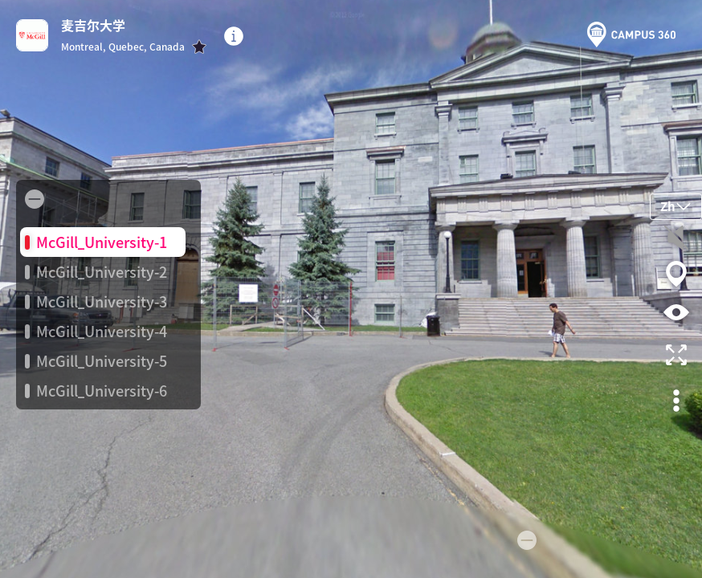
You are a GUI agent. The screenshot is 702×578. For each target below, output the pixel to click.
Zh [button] (676, 205)
